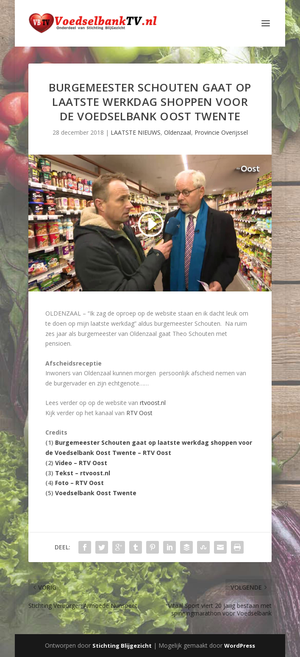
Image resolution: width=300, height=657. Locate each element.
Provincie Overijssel (221, 132)
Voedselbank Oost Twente (95, 493)
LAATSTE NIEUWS (136, 132)
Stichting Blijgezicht (122, 645)
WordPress (239, 645)
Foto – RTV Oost (79, 483)
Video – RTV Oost (81, 463)
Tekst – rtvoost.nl (82, 473)
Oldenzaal (177, 132)
